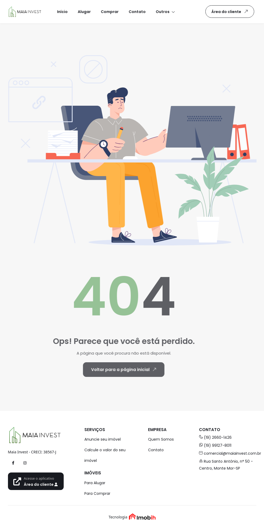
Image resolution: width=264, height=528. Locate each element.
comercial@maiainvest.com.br (227, 453)
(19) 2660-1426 (215, 437)
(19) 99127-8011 (215, 445)
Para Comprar (97, 493)
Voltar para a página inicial (115, 369)
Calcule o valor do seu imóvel (104, 455)
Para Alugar (94, 483)
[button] (165, 11)
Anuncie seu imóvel (102, 439)
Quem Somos (161, 439)
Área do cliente (230, 11)
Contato (156, 450)
